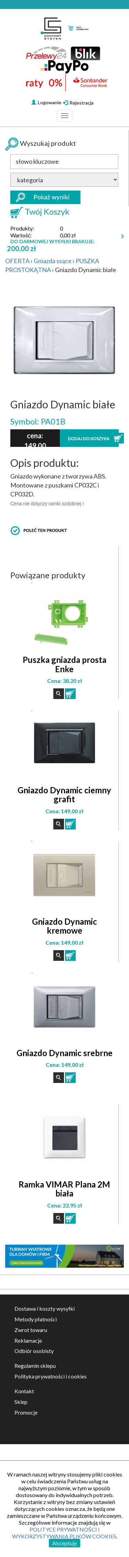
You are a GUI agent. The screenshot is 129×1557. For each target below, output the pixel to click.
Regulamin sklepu (35, 1365)
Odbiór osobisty (34, 1350)
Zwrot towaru (30, 1330)
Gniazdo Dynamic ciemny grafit (64, 794)
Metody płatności (35, 1319)
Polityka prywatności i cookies (50, 1376)
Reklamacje (28, 1340)
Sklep (21, 1401)
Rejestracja (78, 103)
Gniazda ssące (53, 261)
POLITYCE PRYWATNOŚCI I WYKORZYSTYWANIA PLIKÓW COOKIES (64, 1532)
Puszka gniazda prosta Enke (64, 664)
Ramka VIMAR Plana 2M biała (64, 1188)
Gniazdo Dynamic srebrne (64, 1053)
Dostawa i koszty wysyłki (44, 1308)
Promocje (25, 1412)
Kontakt (24, 1391)
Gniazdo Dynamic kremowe (64, 925)
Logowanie (46, 102)
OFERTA (17, 261)
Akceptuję (64, 1543)
